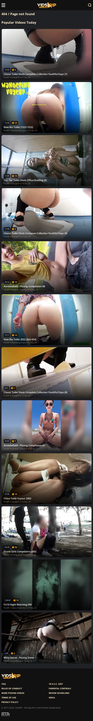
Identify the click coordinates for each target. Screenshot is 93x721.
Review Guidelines (59, 693)
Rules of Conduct (11, 688)
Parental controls (60, 688)
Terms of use (8, 697)
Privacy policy (9, 702)
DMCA (52, 697)
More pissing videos (12, 693)
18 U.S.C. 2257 (56, 684)
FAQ (3, 684)
